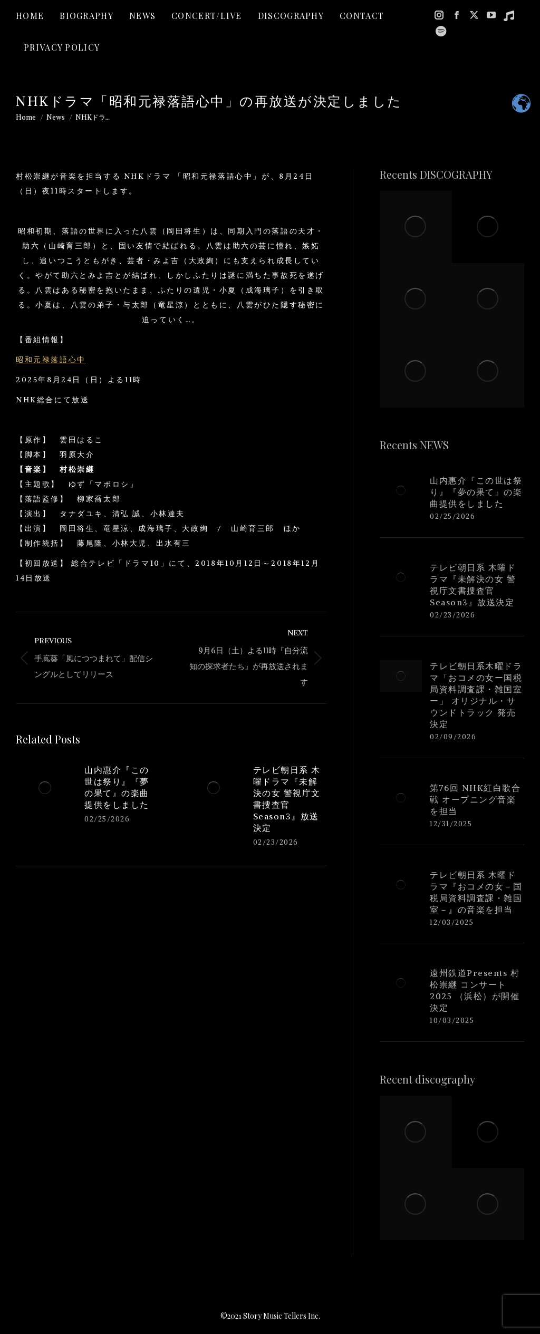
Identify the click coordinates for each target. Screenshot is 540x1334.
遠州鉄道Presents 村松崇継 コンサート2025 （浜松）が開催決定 (474, 990)
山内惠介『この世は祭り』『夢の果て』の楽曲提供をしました (116, 787)
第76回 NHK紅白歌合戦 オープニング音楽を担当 (475, 799)
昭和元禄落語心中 (51, 359)
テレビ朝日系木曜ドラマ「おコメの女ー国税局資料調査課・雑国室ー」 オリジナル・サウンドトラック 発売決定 (476, 695)
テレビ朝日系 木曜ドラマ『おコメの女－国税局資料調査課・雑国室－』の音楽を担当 (476, 892)
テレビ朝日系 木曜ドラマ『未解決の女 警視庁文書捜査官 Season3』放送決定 (287, 799)
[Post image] (45, 788)
